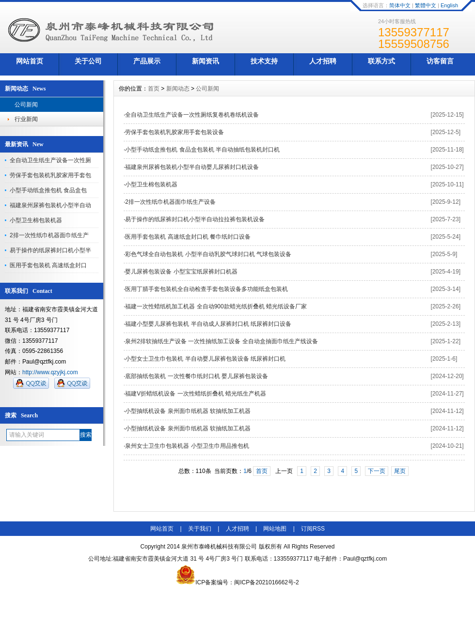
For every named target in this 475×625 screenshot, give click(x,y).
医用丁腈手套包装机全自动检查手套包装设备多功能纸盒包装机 (206, 289)
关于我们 (199, 528)
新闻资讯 (205, 61)
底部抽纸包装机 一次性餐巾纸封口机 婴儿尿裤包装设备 (196, 376)
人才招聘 (322, 61)
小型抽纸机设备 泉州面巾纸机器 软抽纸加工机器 (188, 411)
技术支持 (264, 61)
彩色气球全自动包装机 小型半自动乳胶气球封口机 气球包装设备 (208, 254)
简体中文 (400, 5)
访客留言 (440, 61)
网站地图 (274, 528)
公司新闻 (26, 104)
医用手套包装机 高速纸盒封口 (48, 265)
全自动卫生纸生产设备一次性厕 (50, 160)
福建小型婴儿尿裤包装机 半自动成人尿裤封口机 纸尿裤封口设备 (208, 323)
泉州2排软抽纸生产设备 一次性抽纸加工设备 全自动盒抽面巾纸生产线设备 (221, 341)
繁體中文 (425, 5)
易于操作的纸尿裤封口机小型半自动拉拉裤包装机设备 (195, 219)
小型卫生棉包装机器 (36, 220)
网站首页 (29, 61)
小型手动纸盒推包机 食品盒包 (48, 190)
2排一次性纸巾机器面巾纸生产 (49, 235)
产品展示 (146, 61)
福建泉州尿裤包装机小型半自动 (50, 205)
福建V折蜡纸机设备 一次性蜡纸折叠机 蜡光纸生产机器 (195, 393)
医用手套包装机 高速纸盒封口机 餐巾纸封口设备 (188, 236)
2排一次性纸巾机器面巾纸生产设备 (170, 201)
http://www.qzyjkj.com (50, 372)
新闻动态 (178, 88)
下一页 (376, 471)
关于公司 (88, 61)
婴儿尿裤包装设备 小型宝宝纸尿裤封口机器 (181, 271)
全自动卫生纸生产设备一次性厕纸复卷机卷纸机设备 (192, 114)
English (449, 5)
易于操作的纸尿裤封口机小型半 (50, 250)
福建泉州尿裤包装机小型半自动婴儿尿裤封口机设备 (192, 167)
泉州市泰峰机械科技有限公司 (219, 546)
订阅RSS (313, 528)
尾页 (400, 471)
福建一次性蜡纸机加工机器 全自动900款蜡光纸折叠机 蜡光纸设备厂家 (216, 306)
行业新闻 (26, 119)
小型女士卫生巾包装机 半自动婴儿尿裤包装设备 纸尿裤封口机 (205, 358)
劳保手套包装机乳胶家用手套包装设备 (174, 132)
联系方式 (381, 61)
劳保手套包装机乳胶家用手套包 (50, 175)
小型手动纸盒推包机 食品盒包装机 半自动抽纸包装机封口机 (202, 149)
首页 (153, 88)
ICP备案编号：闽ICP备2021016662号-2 (237, 582)
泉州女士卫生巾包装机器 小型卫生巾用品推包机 (187, 445)
